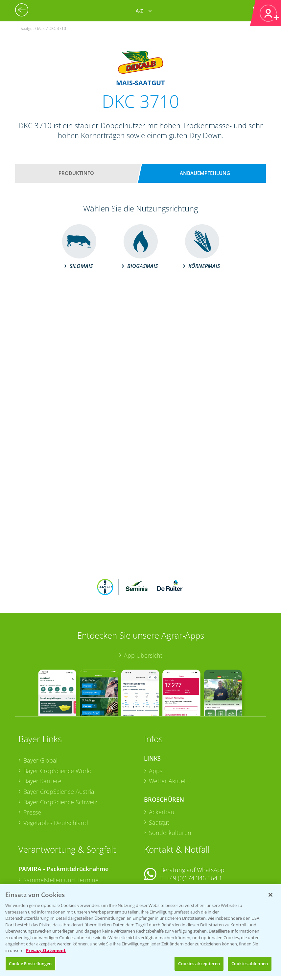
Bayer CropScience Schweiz (60, 759)
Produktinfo (76, 173)
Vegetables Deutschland (55, 780)
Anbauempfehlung (205, 173)
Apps (155, 727)
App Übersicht (143, 612)
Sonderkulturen (170, 789)
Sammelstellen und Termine (61, 837)
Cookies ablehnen (249, 963)
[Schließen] (270, 895)
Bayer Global (40, 717)
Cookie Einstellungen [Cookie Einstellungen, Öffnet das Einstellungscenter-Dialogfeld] (30, 963)
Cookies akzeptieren (199, 963)
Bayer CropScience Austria (58, 748)
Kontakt (163, 852)
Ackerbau (162, 769)
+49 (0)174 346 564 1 (194, 835)
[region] (140, 930)
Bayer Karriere (42, 738)
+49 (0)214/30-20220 (193, 881)
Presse (32, 769)
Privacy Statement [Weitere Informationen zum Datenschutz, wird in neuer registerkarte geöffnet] (46, 950)
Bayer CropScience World (57, 727)
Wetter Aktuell (168, 738)
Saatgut (159, 779)
